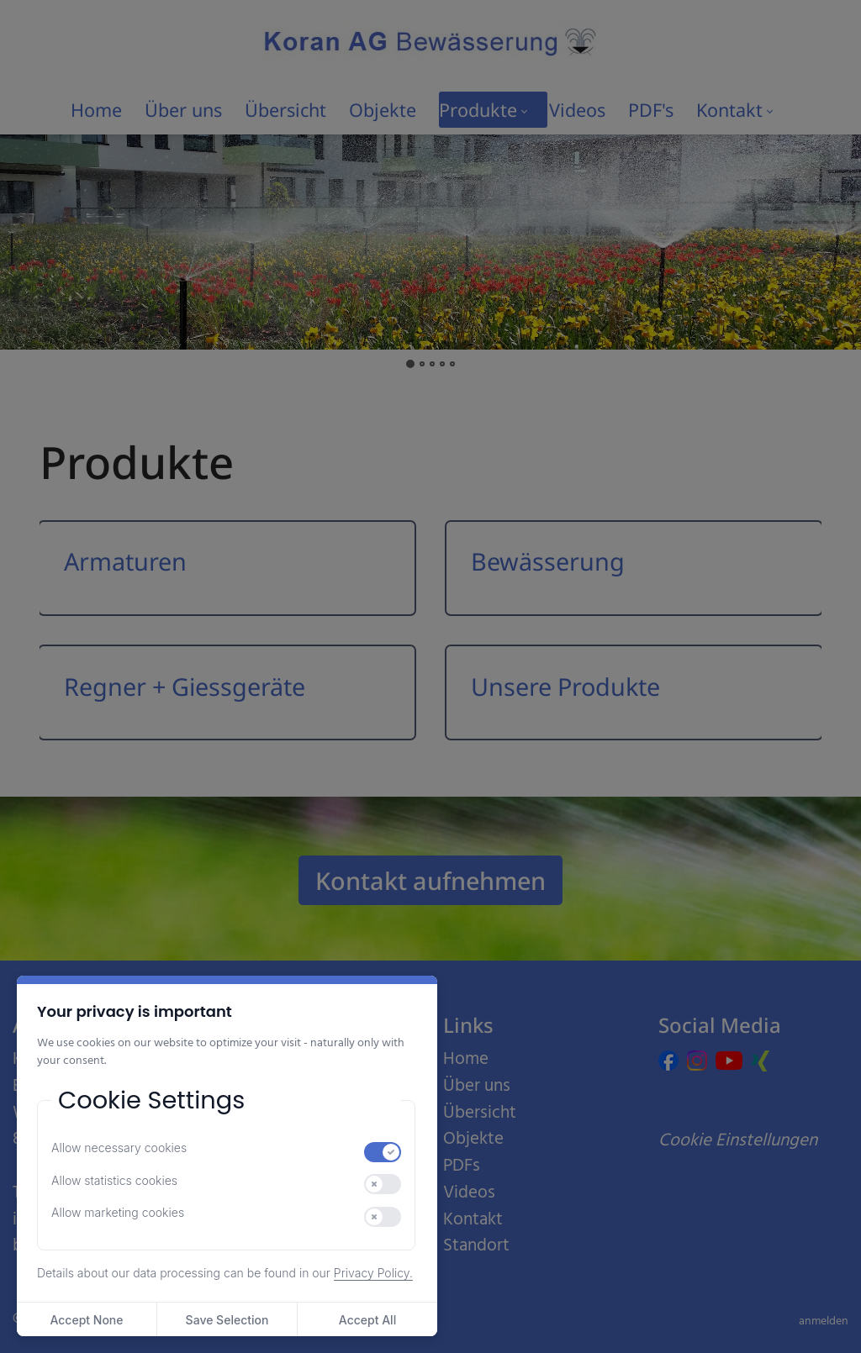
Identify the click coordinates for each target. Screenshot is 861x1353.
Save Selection (227, 1320)
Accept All (367, 1320)
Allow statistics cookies (114, 1180)
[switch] (382, 1152)
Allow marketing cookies (117, 1212)
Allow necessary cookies (119, 1147)
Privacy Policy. (373, 1273)
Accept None (86, 1320)
